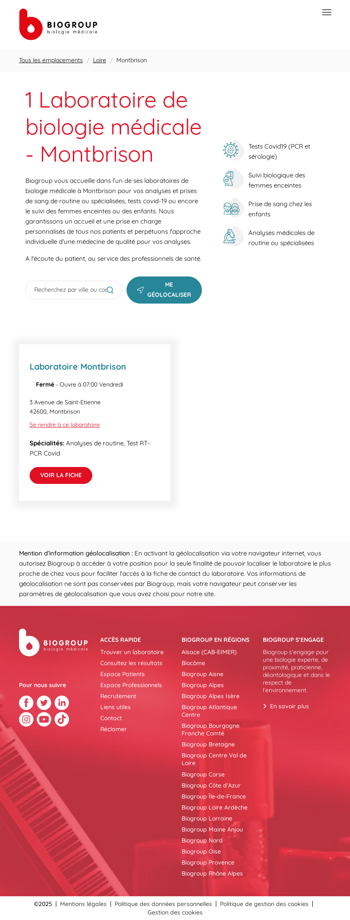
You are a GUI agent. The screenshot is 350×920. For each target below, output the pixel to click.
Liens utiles (115, 707)
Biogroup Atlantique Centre (209, 710)
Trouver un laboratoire (132, 652)
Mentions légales (83, 904)
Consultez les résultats (131, 663)
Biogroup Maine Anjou (212, 829)
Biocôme (193, 663)
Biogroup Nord (202, 840)
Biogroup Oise (201, 851)
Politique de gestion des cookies (264, 904)
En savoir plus (289, 706)
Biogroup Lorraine (207, 818)
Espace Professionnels (131, 685)
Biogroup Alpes (203, 685)
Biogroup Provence (208, 862)
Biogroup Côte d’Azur (211, 785)
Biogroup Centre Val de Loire (214, 759)
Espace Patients (122, 674)
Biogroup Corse (203, 774)
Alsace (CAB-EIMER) (209, 652)
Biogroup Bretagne (208, 744)
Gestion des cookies (175, 912)
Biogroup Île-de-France (214, 796)
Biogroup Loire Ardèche (215, 807)
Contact (111, 718)
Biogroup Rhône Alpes (212, 873)
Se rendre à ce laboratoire (65, 424)
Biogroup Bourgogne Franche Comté (211, 729)
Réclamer (113, 729)
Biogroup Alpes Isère (211, 696)
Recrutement (118, 696)
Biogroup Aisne (202, 674)
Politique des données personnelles (163, 904)
